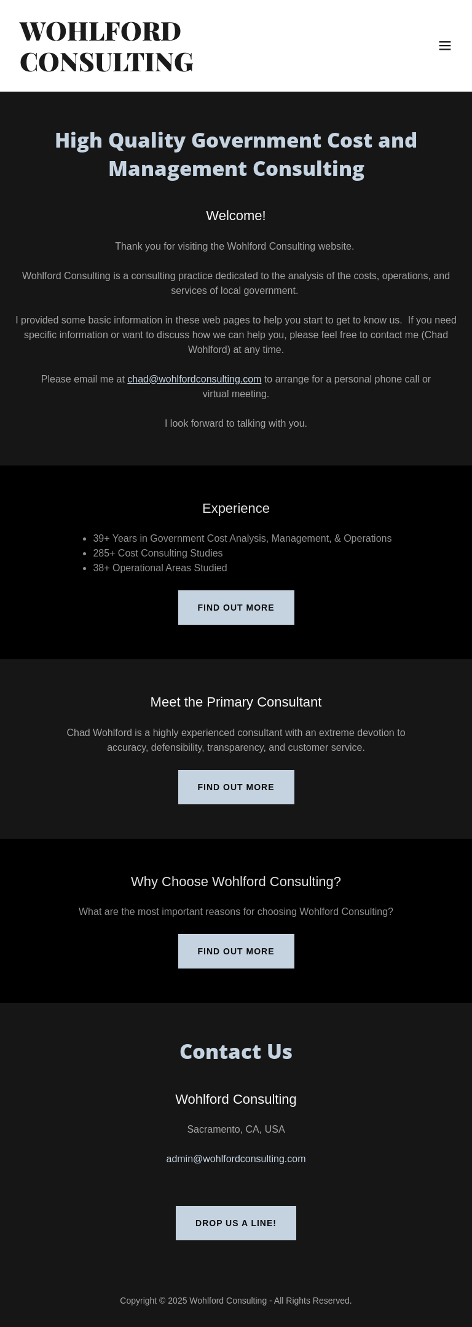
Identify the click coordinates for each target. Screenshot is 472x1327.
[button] (445, 45)
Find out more (236, 607)
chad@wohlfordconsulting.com (194, 379)
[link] (170, 68)
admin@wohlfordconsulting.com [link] (235, 1159)
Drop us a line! (236, 1223)
